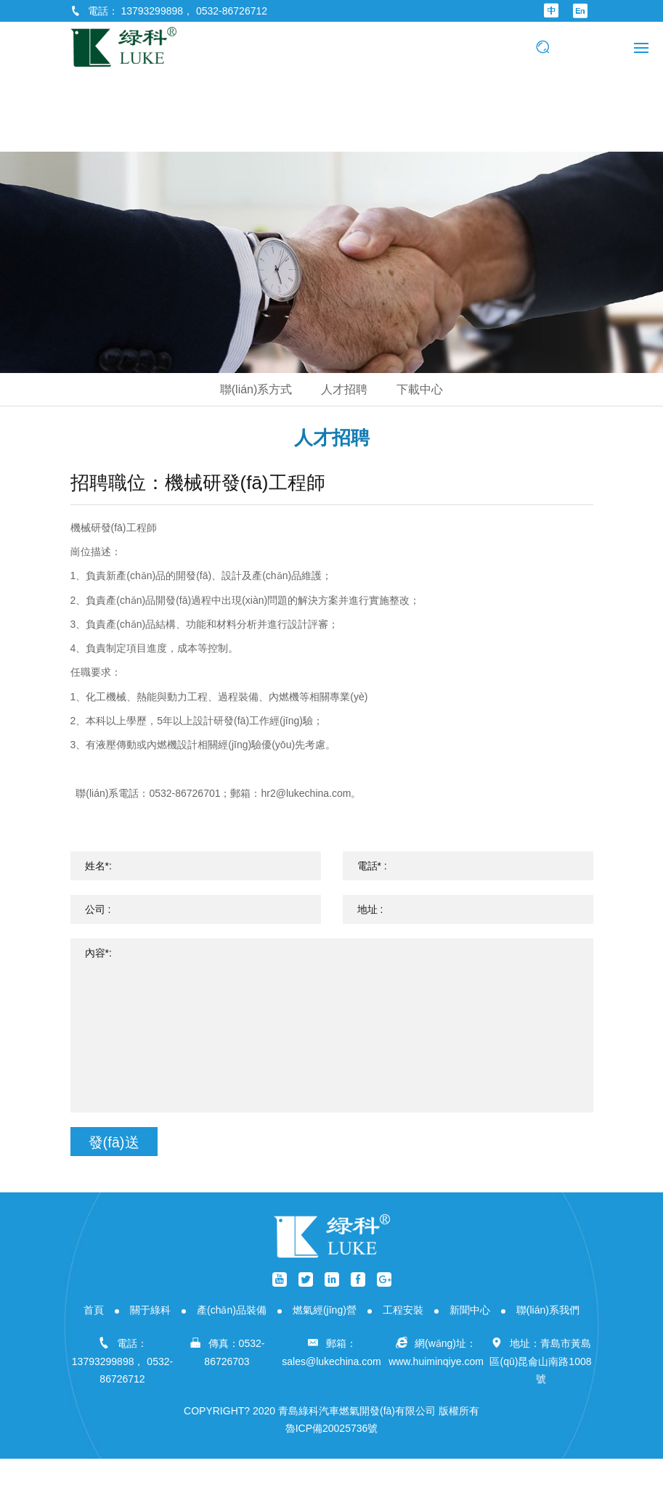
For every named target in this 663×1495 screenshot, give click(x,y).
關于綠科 (150, 1310)
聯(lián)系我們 (547, 1310)
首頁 (94, 1310)
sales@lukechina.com (331, 1361)
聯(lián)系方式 (256, 389)
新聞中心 (470, 1310)
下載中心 (419, 389)
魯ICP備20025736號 (331, 1428)
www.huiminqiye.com (436, 1361)
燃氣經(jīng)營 (325, 1310)
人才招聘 (344, 389)
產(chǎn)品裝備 (232, 1310)
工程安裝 (403, 1310)
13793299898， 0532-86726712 (194, 11)
